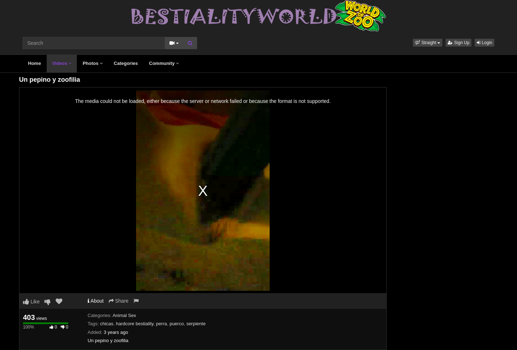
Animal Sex (124, 315)
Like (31, 301)
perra (161, 323)
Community (164, 63)
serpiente (195, 323)
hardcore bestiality (135, 323)
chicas (106, 323)
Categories (126, 63)
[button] (427, 43)
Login (484, 42)
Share (119, 301)
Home (34, 63)
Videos (61, 63)
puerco (176, 323)
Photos (93, 63)
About (96, 301)
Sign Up (458, 42)
